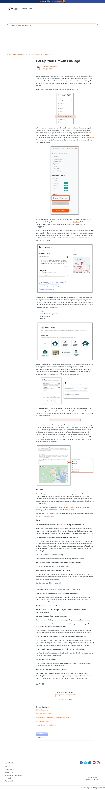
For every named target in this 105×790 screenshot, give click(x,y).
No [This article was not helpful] (70, 696)
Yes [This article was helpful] (60, 696)
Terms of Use (9, 769)
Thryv (7, 54)
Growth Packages (42, 710)
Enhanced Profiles (48, 54)
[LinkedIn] (43, 684)
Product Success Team (49, 66)
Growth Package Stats (43, 714)
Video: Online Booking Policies (46, 725)
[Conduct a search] (52, 26)
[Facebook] (37, 684)
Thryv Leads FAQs (42, 721)
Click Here (76, 222)
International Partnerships (13, 775)
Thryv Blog (8, 778)
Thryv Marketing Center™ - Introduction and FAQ (52, 717)
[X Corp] (40, 684)
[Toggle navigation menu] (97, 8)
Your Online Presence (34, 54)
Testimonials (9, 781)
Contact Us (9, 766)
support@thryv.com (42, 413)
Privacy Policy (10, 772)
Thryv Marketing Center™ (18, 54)
